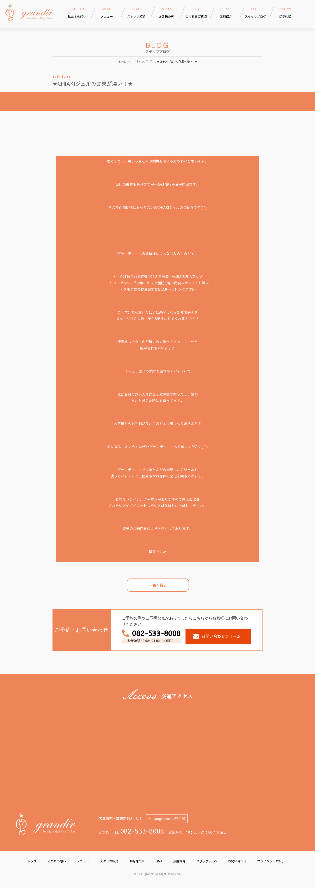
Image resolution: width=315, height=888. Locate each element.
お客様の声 (137, 861)
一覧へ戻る (158, 585)
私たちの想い (56, 861)
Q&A (159, 861)
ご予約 (285, 12)
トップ (32, 861)
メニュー (83, 861)
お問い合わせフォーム (217, 636)
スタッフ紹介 (109, 861)
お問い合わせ (237, 861)
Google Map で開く (169, 818)
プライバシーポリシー (272, 861)
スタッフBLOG (206, 861)
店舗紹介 (179, 861)
